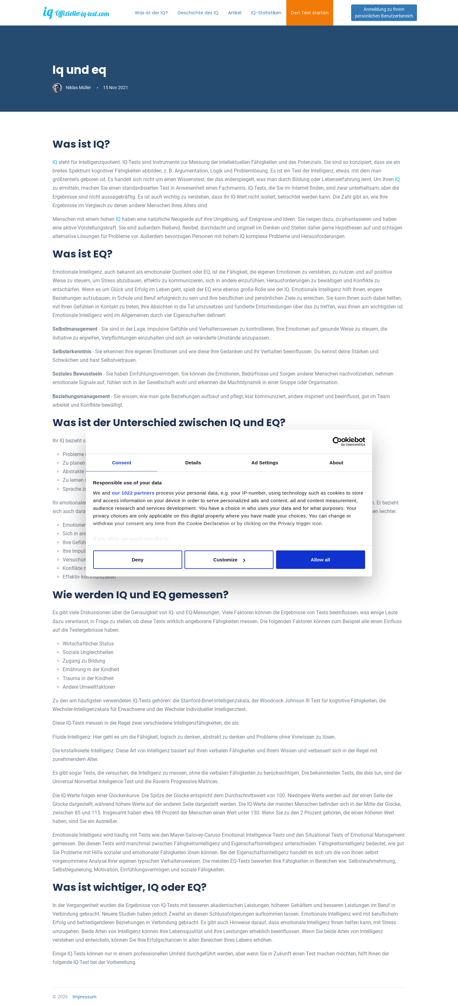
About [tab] (337, 462)
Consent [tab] (121, 462)
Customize (229, 560)
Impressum (84, 997)
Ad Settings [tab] (264, 462)
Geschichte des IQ (206, 13)
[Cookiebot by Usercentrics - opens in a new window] (337, 441)
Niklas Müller (72, 87)
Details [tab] (193, 462)
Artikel (243, 13)
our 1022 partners (133, 493)
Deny (137, 560)
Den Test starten (318, 13)
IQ (54, 162)
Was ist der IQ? (159, 13)
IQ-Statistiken (274, 13)
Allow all (320, 560)
